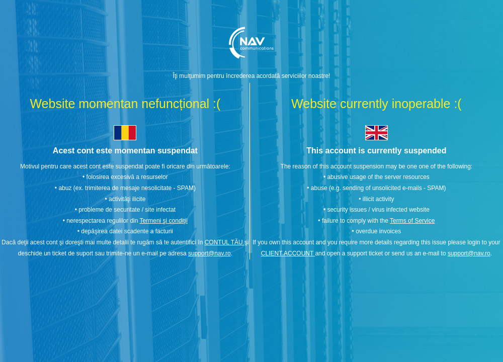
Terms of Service (412, 220)
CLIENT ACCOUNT (288, 253)
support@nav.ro (209, 253)
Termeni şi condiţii (164, 220)
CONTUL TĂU (224, 242)
